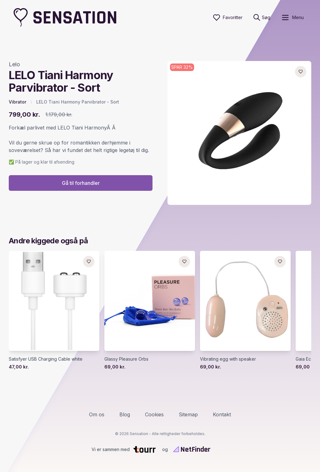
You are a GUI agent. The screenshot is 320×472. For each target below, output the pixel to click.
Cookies (154, 414)
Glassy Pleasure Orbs (126, 359)
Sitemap (188, 414)
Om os (96, 414)
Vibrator (17, 101)
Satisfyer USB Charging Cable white (45, 359)
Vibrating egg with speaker (228, 359)
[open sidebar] (292, 17)
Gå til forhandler (81, 183)
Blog (124, 414)
